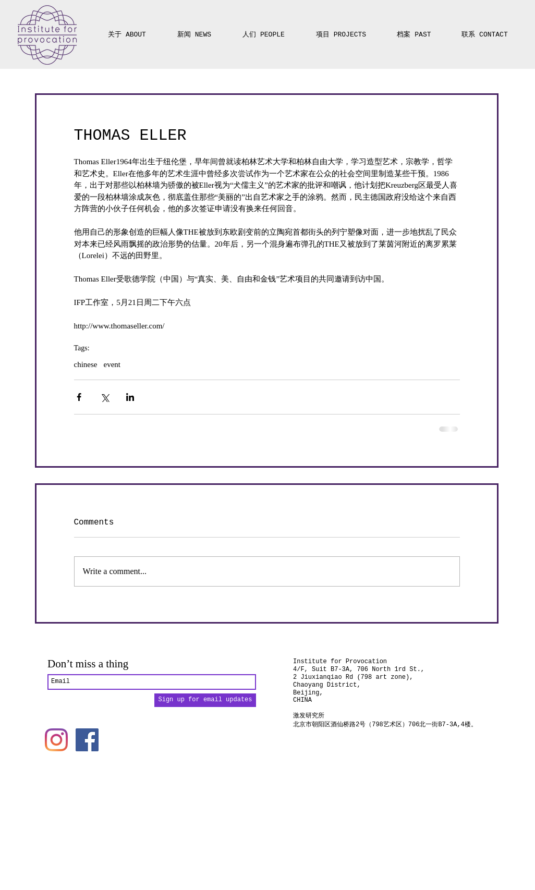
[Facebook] (87, 739)
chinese (86, 364)
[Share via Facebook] (79, 397)
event (111, 364)
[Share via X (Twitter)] (105, 397)
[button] (341, 30)
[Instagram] (56, 739)
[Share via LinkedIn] (130, 397)
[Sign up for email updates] (205, 700)
